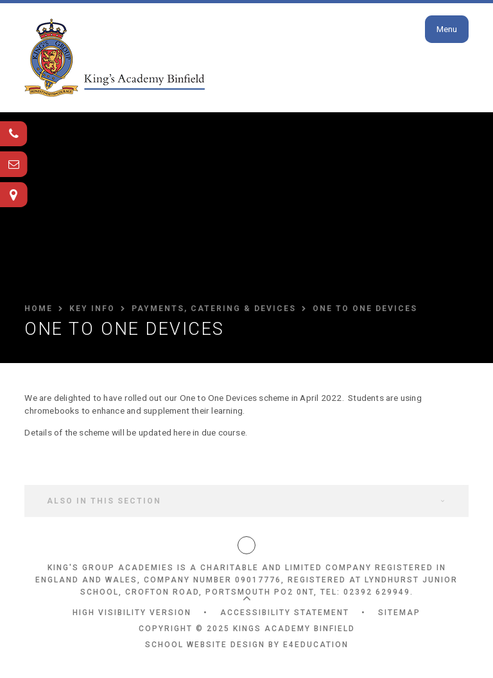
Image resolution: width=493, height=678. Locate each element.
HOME (38, 308)
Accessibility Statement (284, 612)
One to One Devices (365, 308)
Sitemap (399, 612)
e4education (316, 644)
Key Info (92, 308)
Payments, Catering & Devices (214, 308)
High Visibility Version (132, 612)
